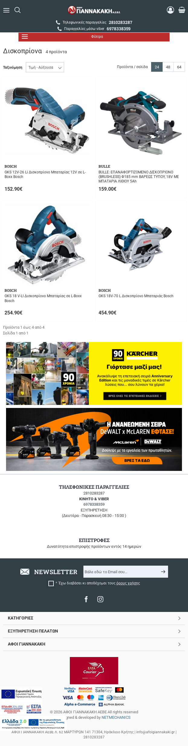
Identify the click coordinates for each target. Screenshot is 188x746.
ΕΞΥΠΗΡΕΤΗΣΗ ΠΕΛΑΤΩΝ (33, 631)
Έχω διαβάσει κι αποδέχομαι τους (99, 583)
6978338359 (94, 504)
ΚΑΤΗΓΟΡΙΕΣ (20, 618)
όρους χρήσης (128, 583)
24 (157, 67)
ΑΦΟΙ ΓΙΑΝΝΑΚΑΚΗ (26, 644)
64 (179, 67)
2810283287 (94, 493)
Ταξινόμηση (12, 67)
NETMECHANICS (116, 717)
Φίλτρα (62, 37)
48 (168, 67)
